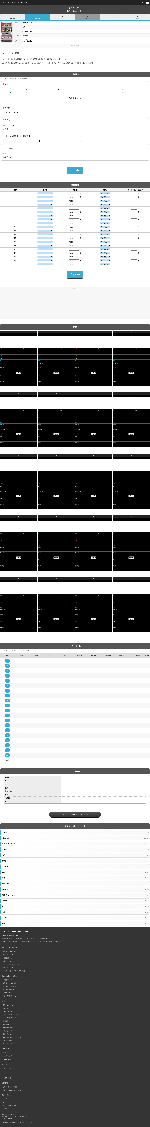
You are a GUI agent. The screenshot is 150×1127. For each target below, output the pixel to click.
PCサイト (6, 1109)
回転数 (6, 108)
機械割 (137, 655)
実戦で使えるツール (9, 1034)
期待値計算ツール (8, 1024)
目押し (6, 120)
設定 (5, 84)
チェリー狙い (9, 125)
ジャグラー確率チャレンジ (11, 1014)
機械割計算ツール (8, 1027)
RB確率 (93, 655)
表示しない (8, 154)
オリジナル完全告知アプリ (11, 964)
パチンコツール (7, 1040)
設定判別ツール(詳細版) (10, 983)
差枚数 (147, 655)
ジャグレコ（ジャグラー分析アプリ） (14, 971)
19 (7, 750)
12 (7, 715)
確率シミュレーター (9, 967)
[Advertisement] (75, 304)
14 (7, 725)
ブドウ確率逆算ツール (9, 996)
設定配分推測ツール (9, 993)
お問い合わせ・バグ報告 (10, 1087)
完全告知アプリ (7, 1008)
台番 (7, 655)
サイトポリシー (7, 1102)
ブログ (5, 1074)
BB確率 (79, 655)
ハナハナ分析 (7, 1059)
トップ (5, 1099)
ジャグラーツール (8, 1011)
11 (7, 710)
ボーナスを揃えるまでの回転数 (15, 136)
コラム (5, 1071)
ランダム (123, 89)
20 (7, 755)
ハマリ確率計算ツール (9, 1018)
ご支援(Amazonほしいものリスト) (13, 1090)
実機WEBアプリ (7, 961)
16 (7, 735)
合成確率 (108, 655)
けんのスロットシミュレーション (16, 2)
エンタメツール (7, 1044)
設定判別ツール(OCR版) (10, 989)
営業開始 (75, 274)
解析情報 (5, 1052)
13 (7, 720)
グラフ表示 (8, 148)
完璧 (5, 129)
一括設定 (75, 170)
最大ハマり (123, 655)
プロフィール (7, 1068)
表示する (7, 157)
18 (7, 745)
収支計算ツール (7, 1031)
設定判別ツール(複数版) (10, 986)
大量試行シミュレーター (10, 958)
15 (7, 730)
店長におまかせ (75, 98)
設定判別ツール (7, 980)
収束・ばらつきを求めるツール (12, 1037)
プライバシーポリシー (9, 1105)
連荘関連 (5, 1021)
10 (7, 705)
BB (50, 655)
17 (7, 740)
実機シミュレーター (9, 951)
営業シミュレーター (9, 955)
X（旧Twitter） (7, 1078)
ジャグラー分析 (7, 1056)
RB (65, 655)
